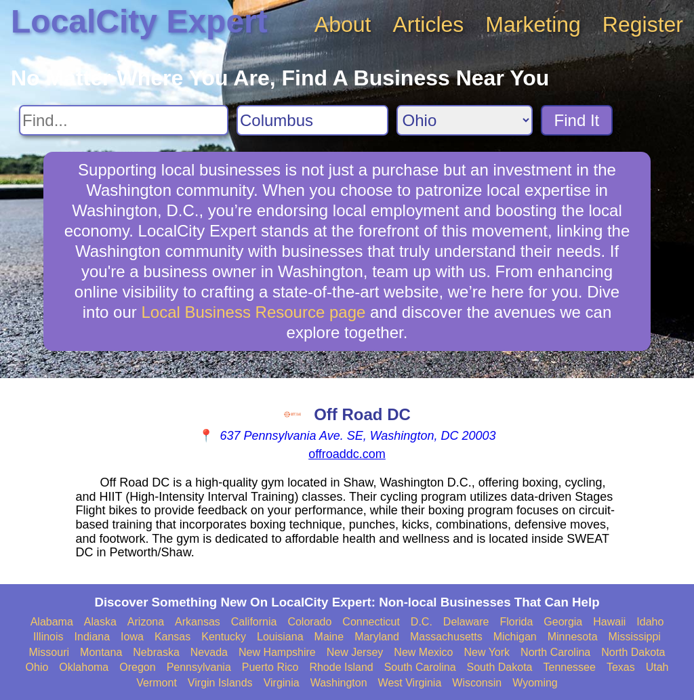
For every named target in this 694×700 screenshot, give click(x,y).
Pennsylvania (199, 667)
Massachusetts (446, 636)
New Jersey (355, 652)
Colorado (309, 621)
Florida (516, 621)
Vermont (156, 682)
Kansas (172, 636)
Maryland (376, 636)
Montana (101, 652)
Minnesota (573, 636)
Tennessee (569, 667)
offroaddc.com (347, 454)
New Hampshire (277, 652)
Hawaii (609, 621)
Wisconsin (477, 682)
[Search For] (123, 120)
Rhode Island (341, 667)
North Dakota (633, 652)
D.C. (421, 621)
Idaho (650, 621)
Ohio (37, 667)
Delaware (466, 621)
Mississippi (635, 636)
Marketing (533, 24)
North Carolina (555, 652)
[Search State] (464, 120)
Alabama (51, 621)
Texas (621, 667)
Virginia (282, 682)
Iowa (132, 636)
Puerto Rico (270, 667)
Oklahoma (83, 667)
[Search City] (312, 120)
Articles (428, 24)
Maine (329, 636)
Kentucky (223, 636)
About (342, 24)
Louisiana (280, 636)
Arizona (145, 621)
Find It (577, 120)
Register (643, 24)
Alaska (100, 621)
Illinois (48, 636)
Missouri (48, 652)
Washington (338, 682)
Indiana (92, 636)
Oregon (137, 667)
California (254, 621)
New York (487, 652)
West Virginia (410, 682)
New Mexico (423, 652)
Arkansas (197, 621)
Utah (657, 667)
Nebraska (156, 652)
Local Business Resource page (253, 312)
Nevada (209, 652)
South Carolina (420, 667)
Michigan (515, 636)
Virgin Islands (220, 682)
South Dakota (500, 667)
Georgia (563, 621)
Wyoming (535, 682)
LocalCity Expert (139, 21)
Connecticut (371, 621)
